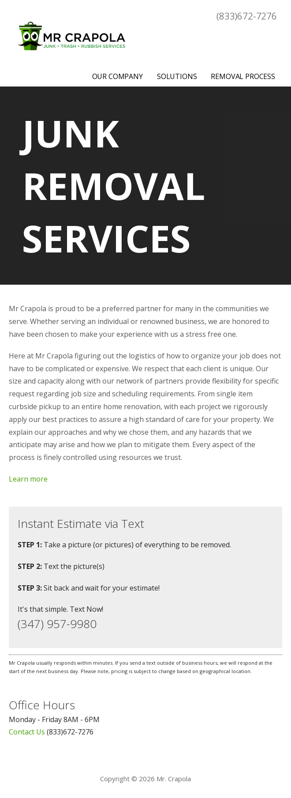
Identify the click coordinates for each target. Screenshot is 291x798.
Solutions (177, 76)
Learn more (28, 479)
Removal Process (243, 76)
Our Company (117, 76)
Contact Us (27, 732)
